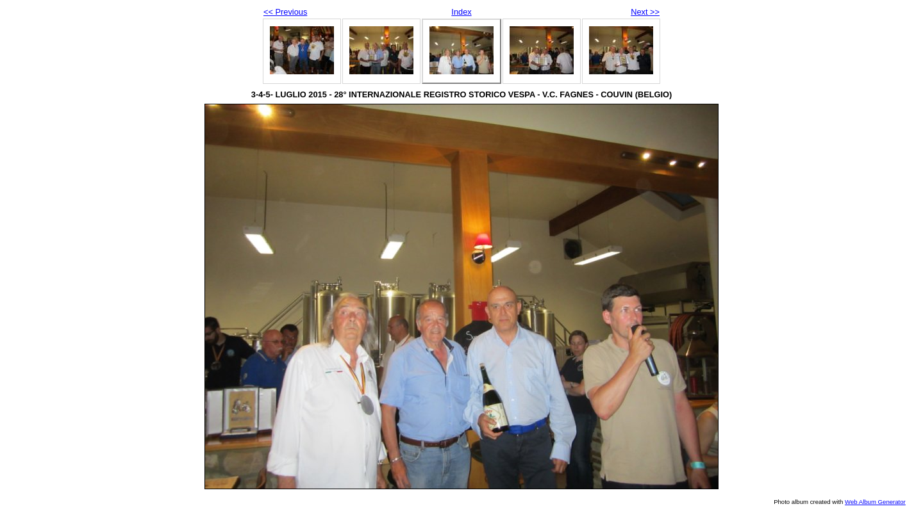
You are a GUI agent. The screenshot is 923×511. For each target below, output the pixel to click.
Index (461, 12)
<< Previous (285, 12)
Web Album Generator (875, 501)
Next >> (645, 12)
